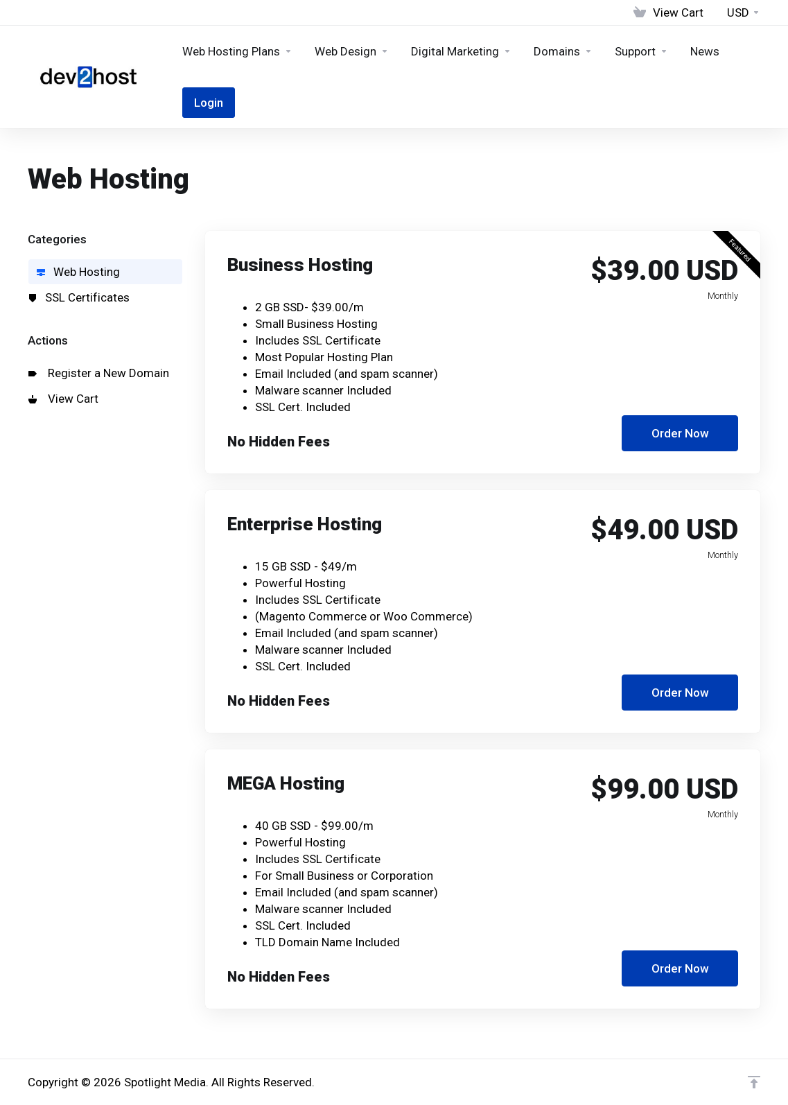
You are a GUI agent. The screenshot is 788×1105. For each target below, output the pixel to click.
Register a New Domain (98, 373)
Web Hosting (78, 272)
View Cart (63, 399)
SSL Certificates (79, 297)
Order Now (680, 433)
